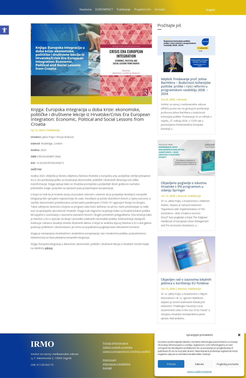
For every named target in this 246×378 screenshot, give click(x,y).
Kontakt (160, 9)
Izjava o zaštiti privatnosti (199, 371)
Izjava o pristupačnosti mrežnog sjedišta (126, 351)
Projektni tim (142, 9)
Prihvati (171, 364)
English (210, 10)
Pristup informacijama (115, 343)
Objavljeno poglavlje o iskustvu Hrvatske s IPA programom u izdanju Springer (184, 186)
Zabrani (199, 364)
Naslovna (85, 9)
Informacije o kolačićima (116, 364)
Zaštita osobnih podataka (117, 347)
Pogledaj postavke (228, 364)
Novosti (182, 99)
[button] (4, 30)
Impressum (109, 360)
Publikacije (124, 9)
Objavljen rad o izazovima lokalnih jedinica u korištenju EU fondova (186, 281)
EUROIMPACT (104, 9)
